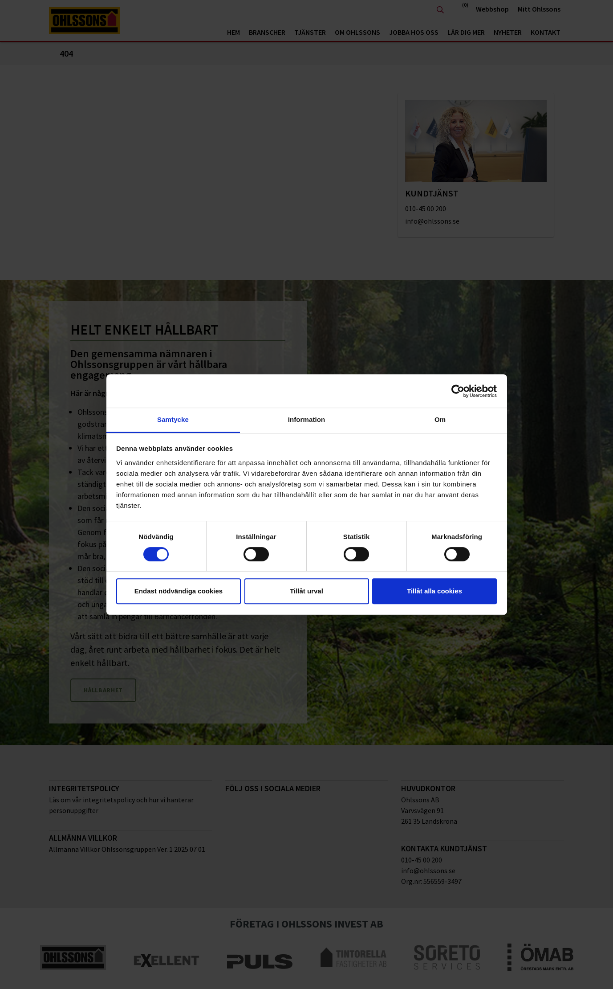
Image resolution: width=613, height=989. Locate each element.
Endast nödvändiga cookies (178, 591)
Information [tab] (306, 419)
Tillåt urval (306, 591)
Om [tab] (440, 419)
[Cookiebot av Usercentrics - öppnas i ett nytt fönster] (458, 391)
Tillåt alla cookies (434, 591)
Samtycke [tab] (173, 419)
